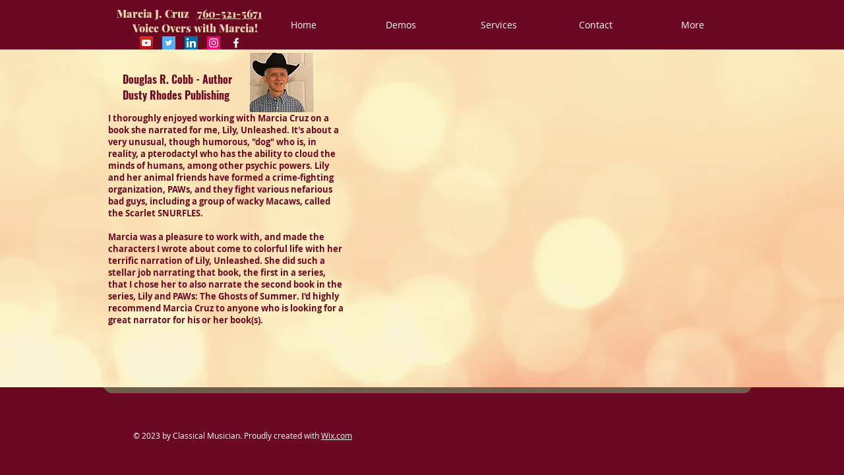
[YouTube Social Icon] (146, 42)
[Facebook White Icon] (236, 42)
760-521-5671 (229, 13)
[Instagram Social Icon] (213, 42)
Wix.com (336, 435)
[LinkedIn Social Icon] (191, 42)
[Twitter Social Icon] (168, 42)
